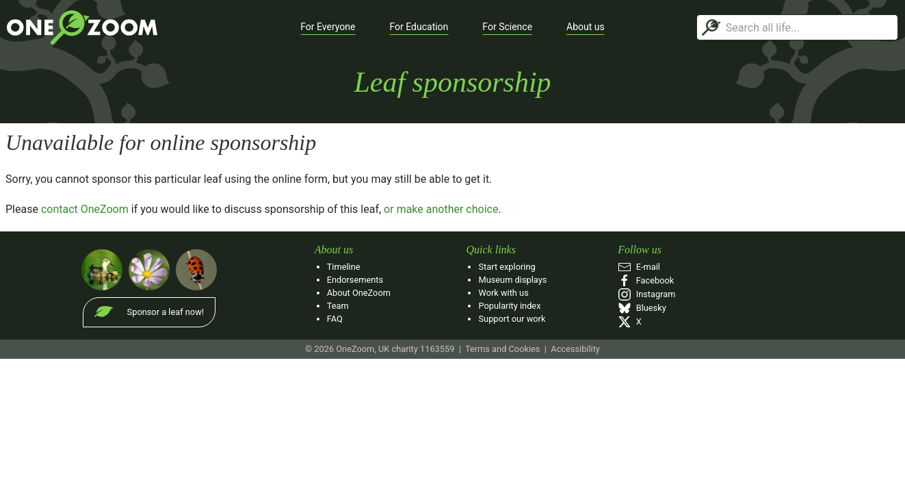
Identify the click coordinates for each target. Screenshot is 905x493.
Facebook (646, 280)
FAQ (335, 319)
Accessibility (575, 349)
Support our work (511, 319)
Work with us (503, 293)
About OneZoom (359, 293)
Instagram (646, 294)
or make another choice (441, 209)
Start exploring (506, 267)
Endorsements (355, 280)
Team (338, 306)
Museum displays (512, 280)
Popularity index (509, 306)
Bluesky (642, 308)
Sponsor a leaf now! (165, 312)
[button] (327, 27)
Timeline (343, 267)
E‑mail (639, 267)
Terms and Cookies (502, 349)
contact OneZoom (85, 209)
